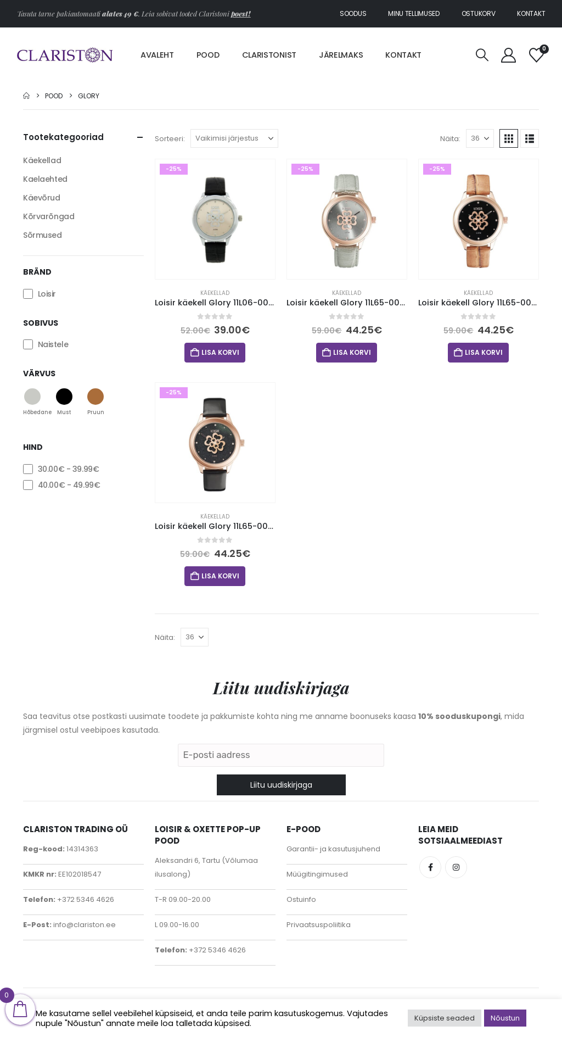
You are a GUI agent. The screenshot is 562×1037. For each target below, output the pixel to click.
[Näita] (480, 138)
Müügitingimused (317, 874)
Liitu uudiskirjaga (281, 784)
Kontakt (531, 13)
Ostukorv (479, 13)
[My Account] (509, 55)
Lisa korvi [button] (220, 352)
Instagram (456, 867)
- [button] (68, 469)
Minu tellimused (414, 13)
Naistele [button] (53, 344)
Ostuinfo (301, 899)
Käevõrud (41, 197)
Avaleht (157, 54)
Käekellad (214, 293)
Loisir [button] (47, 293)
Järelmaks (341, 54)
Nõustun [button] (505, 1018)
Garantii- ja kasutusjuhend (333, 849)
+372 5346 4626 (84, 899)
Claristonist (269, 54)
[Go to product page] (215, 219)
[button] (482, 55)
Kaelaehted (45, 179)
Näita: (450, 138)
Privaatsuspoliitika (318, 924)
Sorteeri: (170, 138)
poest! (241, 13)
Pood (208, 54)
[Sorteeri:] (234, 138)
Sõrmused (42, 235)
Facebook (430, 867)
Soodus (353, 13)
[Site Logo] (65, 55)
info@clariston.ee (84, 924)
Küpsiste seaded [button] (444, 1018)
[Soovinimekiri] (536, 55)
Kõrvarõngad (48, 216)
